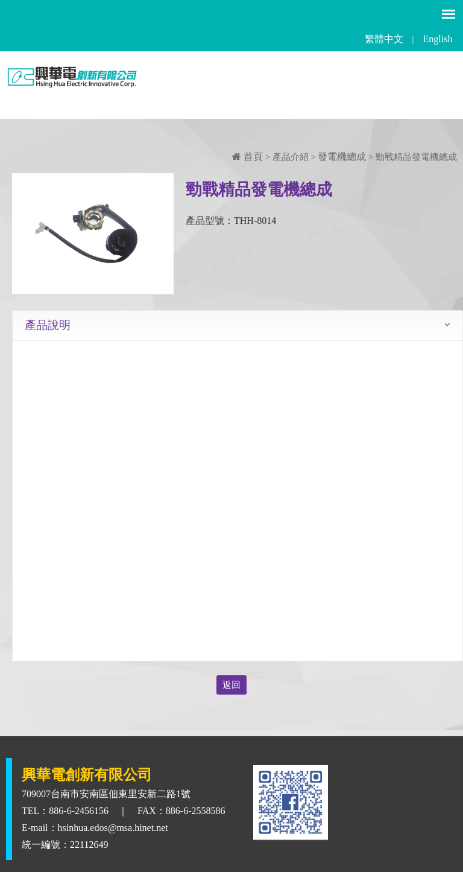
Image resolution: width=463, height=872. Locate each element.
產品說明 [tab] (48, 325)
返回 (231, 685)
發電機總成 (342, 156)
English (438, 39)
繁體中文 (384, 39)
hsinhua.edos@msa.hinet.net (113, 828)
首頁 (247, 156)
